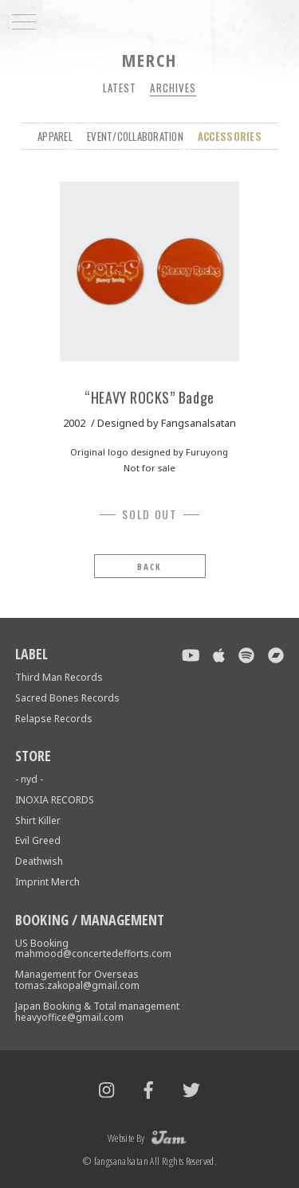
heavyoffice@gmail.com (69, 1017)
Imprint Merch (47, 882)
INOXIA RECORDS (54, 800)
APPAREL (55, 136)
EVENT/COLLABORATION (135, 136)
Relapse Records (53, 718)
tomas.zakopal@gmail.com (77, 985)
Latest (119, 88)
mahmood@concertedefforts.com (93, 953)
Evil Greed (38, 840)
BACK (149, 567)
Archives (172, 88)
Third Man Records (59, 677)
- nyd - (29, 779)
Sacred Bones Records (67, 698)
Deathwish (39, 861)
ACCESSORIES (230, 136)
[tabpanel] (150, 271)
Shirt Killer (38, 820)
